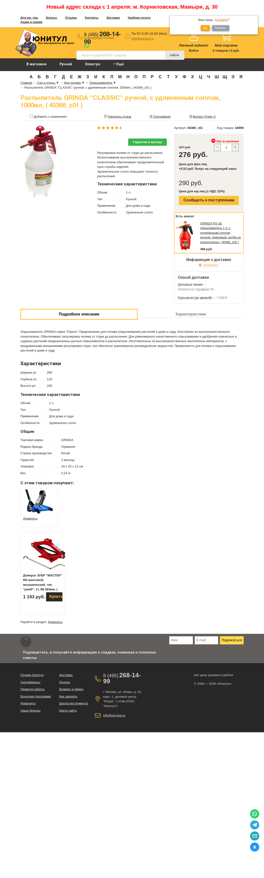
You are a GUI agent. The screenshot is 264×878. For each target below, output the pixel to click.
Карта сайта (67, 710)
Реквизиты (28, 703)
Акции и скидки (31, 22)
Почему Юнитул (32, 675)
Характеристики (190, 314)
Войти (194, 50)
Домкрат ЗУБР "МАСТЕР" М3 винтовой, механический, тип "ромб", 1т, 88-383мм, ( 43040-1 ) (42, 585)
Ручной (66, 64)
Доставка (113, 17)
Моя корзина (226, 45)
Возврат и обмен (71, 689)
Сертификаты (30, 682)
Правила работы (32, 689)
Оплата (64, 682)
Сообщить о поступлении (208, 200)
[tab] (39, 501)
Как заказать (68, 696)
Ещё (118, 64)
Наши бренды (30, 710)
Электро (92, 64)
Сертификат (162, 116)
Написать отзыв (119, 116)
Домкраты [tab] (30, 518)
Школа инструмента (73, 703)
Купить (55, 597)
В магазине (36, 64)
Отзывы (71, 17)
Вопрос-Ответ (204, 116)
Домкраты (55, 622)
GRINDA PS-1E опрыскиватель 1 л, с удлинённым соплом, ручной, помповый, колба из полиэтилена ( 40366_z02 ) (220, 233)
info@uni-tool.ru (143, 38)
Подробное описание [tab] (79, 314)
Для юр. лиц (29, 17)
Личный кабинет (194, 45)
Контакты (92, 17)
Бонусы (51, 17)
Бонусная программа (35, 696)
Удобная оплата (139, 17)
